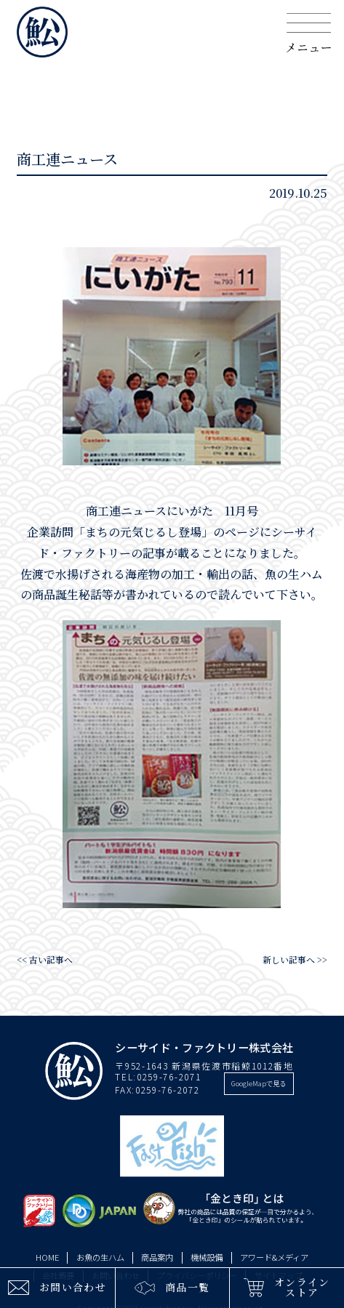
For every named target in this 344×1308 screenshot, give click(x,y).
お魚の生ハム (100, 1257)
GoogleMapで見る (258, 1083)
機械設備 (207, 1257)
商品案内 (157, 1257)
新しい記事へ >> (295, 959)
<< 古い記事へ (45, 959)
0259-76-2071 (169, 1076)
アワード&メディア (274, 1257)
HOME (47, 1257)
